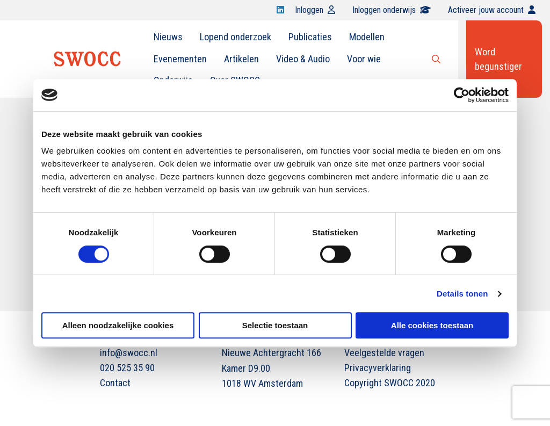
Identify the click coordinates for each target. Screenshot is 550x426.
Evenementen (180, 58)
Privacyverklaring (377, 367)
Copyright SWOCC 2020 (389, 382)
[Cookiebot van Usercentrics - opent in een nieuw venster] (462, 95)
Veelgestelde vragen (384, 352)
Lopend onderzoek (235, 36)
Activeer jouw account (491, 10)
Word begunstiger (498, 59)
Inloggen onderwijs (391, 10)
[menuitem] (168, 37)
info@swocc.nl (128, 352)
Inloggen (315, 10)
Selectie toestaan (275, 325)
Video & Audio (303, 58)
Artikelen (241, 58)
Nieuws (168, 36)
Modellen (367, 36)
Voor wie (364, 58)
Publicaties (310, 36)
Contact (115, 382)
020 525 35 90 (127, 367)
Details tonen (462, 293)
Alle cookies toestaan (432, 325)
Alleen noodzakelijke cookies (118, 325)
